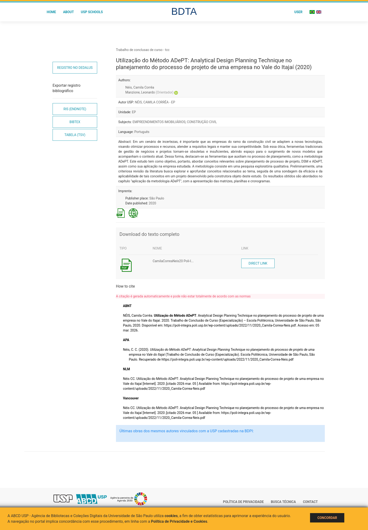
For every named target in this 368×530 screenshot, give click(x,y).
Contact (310, 502)
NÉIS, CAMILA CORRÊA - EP (155, 102)
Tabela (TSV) (74, 135)
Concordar (327, 518)
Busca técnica (283, 502)
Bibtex (74, 122)
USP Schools (92, 12)
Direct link (258, 263)
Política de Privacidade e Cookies (179, 521)
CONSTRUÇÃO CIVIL (202, 122)
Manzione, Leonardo (149, 92)
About (68, 12)
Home (51, 12)
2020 (152, 203)
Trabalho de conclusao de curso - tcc (142, 50)
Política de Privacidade (243, 502)
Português (141, 132)
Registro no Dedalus (74, 68)
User (298, 12)
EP (134, 112)
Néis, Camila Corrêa (139, 87)
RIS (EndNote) (75, 109)
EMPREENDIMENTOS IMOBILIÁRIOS (159, 122)
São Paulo (156, 198)
